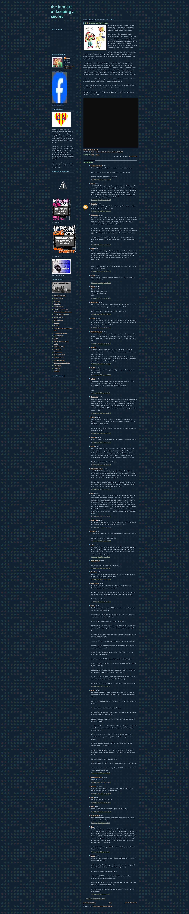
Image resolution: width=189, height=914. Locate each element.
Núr (92, 827)
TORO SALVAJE (96, 165)
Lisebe (56, 338)
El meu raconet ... (59, 317)
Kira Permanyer (58, 335)
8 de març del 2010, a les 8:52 (100, 773)
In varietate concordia (60, 333)
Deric (93, 806)
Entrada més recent (89, 902)
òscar (93, 605)
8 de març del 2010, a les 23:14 (101, 811)
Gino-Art (56, 325)
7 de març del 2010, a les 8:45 (100, 568)
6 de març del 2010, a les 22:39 (101, 541)
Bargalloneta (95, 560)
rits (92, 493)
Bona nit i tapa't (58, 298)
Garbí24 (94, 204)
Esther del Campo (97, 468)
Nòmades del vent (59, 346)
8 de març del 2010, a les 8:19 (100, 686)
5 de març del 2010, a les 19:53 (101, 211)
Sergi (93, 446)
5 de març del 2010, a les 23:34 (101, 363)
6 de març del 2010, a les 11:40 (101, 413)
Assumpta (94, 215)
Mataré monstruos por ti (61, 341)
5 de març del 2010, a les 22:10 (101, 314)
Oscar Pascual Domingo (59, 71)
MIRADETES (133, 156)
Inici (110, 902)
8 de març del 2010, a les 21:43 (101, 802)
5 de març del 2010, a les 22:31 (101, 343)
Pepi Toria (94, 520)
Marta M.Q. (95, 302)
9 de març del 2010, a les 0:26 (100, 823)
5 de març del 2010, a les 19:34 (101, 200)
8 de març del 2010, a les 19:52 (101, 793)
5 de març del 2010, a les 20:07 (101, 244)
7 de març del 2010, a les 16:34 (101, 579)
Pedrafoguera (58, 352)
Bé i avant (57, 301)
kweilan (93, 572)
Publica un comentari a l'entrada (95, 898)
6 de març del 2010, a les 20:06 (101, 516)
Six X (93, 183)
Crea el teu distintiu (58, 105)
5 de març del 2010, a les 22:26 (101, 327)
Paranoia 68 (57, 349)
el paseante (95, 815)
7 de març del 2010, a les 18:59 (101, 601)
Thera (93, 318)
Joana (93, 531)
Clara (93, 417)
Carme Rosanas (96, 331)
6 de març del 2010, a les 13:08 (101, 433)
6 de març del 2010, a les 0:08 (100, 393)
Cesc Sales (95, 583)
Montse (93, 347)
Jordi (93, 275)
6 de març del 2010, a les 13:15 (101, 442)
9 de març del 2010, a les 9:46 (100, 894)
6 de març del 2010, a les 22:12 (101, 527)
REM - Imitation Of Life (90, 149)
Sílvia (93, 286)
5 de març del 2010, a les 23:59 (101, 375)
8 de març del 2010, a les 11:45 (101, 782)
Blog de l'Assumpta (60, 295)
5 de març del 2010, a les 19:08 (101, 179)
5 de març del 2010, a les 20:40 (101, 283)
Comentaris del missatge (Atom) (103, 906)
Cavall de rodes (58, 306)
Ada (92, 248)
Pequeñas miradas (59, 354)
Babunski (94, 397)
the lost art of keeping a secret (63, 12)
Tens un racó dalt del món (62, 363)
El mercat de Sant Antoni (61, 314)
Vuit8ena (56, 371)
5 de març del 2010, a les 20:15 (101, 271)
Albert (93, 379)
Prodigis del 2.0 (58, 357)
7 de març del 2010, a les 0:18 (100, 557)
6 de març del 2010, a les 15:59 (101, 489)
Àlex (92, 545)
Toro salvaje (57, 365)
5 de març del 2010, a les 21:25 (101, 298)
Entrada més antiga (131, 902)
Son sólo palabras (59, 360)
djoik (92, 151)
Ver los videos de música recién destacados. (109, 151)
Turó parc (57, 368)
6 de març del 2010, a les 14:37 (101, 464)
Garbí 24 (56, 323)
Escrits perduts (58, 320)
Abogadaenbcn (96, 777)
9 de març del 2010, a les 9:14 (100, 852)
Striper (93, 437)
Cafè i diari (57, 304)
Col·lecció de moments (61, 309)
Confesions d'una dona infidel (63, 312)
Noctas (56, 344)
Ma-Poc (93, 786)
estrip (93, 367)
